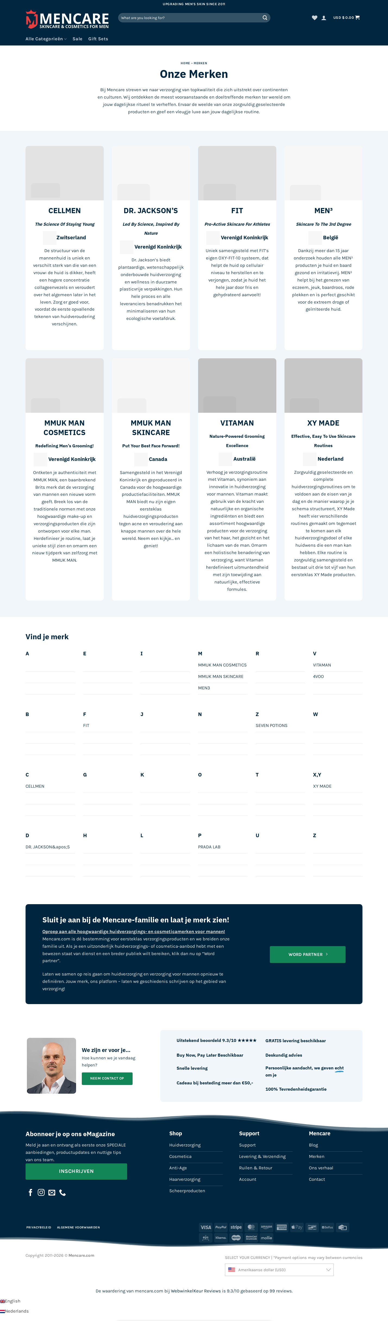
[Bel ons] (62, 1193)
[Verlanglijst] (314, 18)
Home (185, 63)
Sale (77, 38)
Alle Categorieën (46, 39)
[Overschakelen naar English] (10, 1301)
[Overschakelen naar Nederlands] (14, 1311)
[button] (324, 18)
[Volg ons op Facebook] (30, 1193)
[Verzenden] (265, 17)
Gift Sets (98, 38)
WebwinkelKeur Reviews (196, 1291)
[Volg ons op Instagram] (41, 1193)
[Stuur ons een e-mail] (51, 1193)
